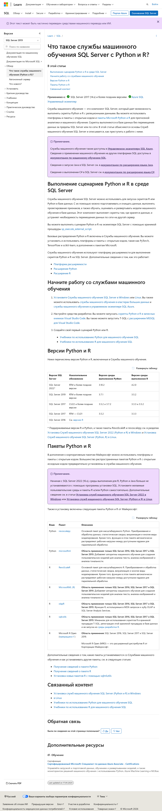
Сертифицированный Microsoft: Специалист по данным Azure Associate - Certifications (93, 763)
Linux (138, 297)
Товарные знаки (106, 808)
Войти (155, 4)
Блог (59, 804)
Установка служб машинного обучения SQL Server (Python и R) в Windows (97, 693)
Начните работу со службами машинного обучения (77, 76)
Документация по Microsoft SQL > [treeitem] (24, 61)
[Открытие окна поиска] (147, 4)
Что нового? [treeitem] (15, 83)
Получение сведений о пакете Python (75, 666)
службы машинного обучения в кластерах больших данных (114, 302)
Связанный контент (60, 88)
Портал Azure (120, 13)
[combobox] (22, 40)
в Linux (58, 698)
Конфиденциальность (105, 804)
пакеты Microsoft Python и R (113, 117)
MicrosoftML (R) (67, 587)
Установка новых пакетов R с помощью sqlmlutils (83, 675)
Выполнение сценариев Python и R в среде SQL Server (78, 71)
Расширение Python (65, 268)
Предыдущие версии (42, 804)
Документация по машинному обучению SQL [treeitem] (22, 54)
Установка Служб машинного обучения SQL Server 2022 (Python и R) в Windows (94, 432)
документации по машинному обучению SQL (78, 157)
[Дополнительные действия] (156, 36)
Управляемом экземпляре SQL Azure (130, 148)
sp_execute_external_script (76, 229)
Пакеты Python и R (59, 84)
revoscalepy (64, 531)
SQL (58, 35)
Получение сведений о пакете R (72, 671)
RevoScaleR (64, 567)
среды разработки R (108, 626)
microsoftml (65, 550)
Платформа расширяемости (70, 264)
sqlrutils (62, 616)
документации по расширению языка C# (129, 172)
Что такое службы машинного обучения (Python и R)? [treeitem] (25, 72)
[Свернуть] (39, 33)
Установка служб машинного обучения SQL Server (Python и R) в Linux (109, 499)
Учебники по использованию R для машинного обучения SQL (96, 341)
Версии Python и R (59, 80)
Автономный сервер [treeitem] (19, 79)
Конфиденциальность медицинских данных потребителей (33, 808)
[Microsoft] (6, 4)
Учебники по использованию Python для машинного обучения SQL (99, 337)
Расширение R (62, 273)
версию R (78, 419)
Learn (50, 35)
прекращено (65, 636)
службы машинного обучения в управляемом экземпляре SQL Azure (94, 306)
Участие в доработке (79, 804)
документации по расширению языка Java (127, 165)
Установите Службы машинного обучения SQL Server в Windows (92, 297)
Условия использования (81, 808)
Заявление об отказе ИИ (15, 804)
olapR (61, 603)
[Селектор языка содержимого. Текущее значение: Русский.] (10, 796)
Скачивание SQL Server (144, 13)
